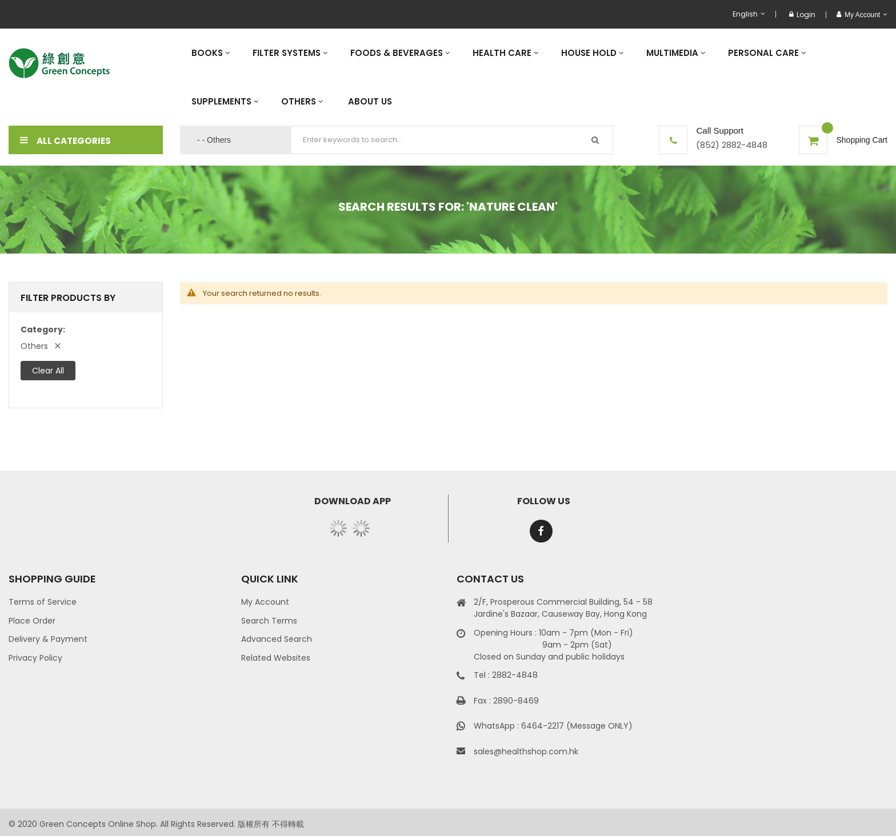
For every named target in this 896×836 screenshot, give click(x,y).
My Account (265, 602)
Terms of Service (43, 602)
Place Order (32, 620)
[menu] (533, 77)
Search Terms (269, 620)
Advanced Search (276, 639)
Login (802, 14)
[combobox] (452, 140)
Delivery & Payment (48, 639)
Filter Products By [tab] (68, 297)
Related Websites (275, 658)
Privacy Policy (35, 658)
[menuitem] (210, 53)
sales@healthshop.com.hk (526, 751)
